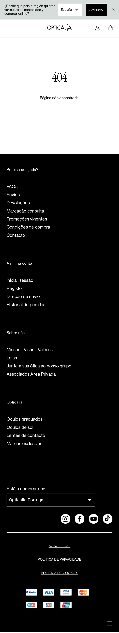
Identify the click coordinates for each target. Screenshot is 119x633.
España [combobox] (65, 9)
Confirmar (96, 9)
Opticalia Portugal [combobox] (27, 501)
